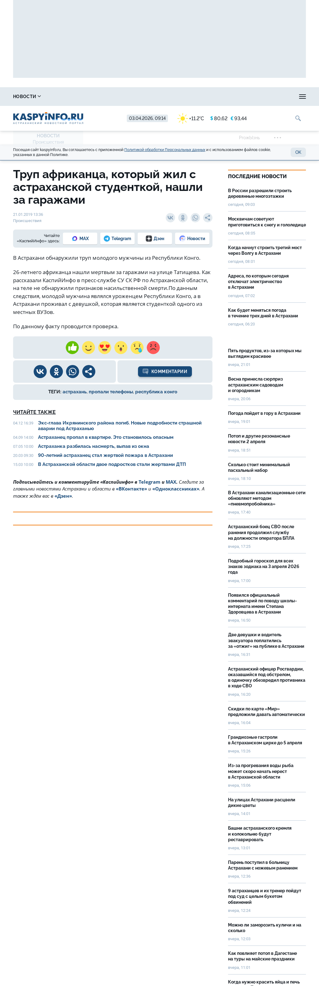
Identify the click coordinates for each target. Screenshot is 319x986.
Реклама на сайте (264, 96)
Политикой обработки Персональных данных (164, 150)
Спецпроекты (215, 96)
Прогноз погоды (167, 96)
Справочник (68, 96)
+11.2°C (190, 118)
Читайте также (34, 412)
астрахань (75, 392)
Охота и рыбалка (116, 96)
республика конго (156, 392)
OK (298, 152)
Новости (27, 96)
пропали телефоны (111, 392)
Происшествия (48, 142)
